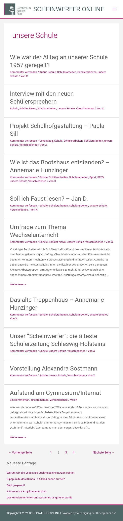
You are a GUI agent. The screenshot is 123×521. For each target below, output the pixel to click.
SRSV (100, 177)
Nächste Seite (104, 452)
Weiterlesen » (18, 284)
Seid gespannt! (16, 485)
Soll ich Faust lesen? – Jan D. (49, 198)
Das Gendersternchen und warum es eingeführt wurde (40, 497)
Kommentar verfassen (23, 72)
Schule (52, 72)
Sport (92, 177)
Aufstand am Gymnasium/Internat (55, 392)
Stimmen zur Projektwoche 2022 (26, 491)
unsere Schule (66, 108)
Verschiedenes (85, 108)
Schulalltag (46, 140)
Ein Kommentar (19, 399)
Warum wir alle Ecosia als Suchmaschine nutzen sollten (41, 472)
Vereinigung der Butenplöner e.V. (96, 513)
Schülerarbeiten (66, 72)
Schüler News (27, 108)
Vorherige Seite (20, 452)
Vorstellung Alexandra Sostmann (53, 368)
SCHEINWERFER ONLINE (68, 9)
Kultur (42, 72)
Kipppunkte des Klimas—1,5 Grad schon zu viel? (36, 479)
